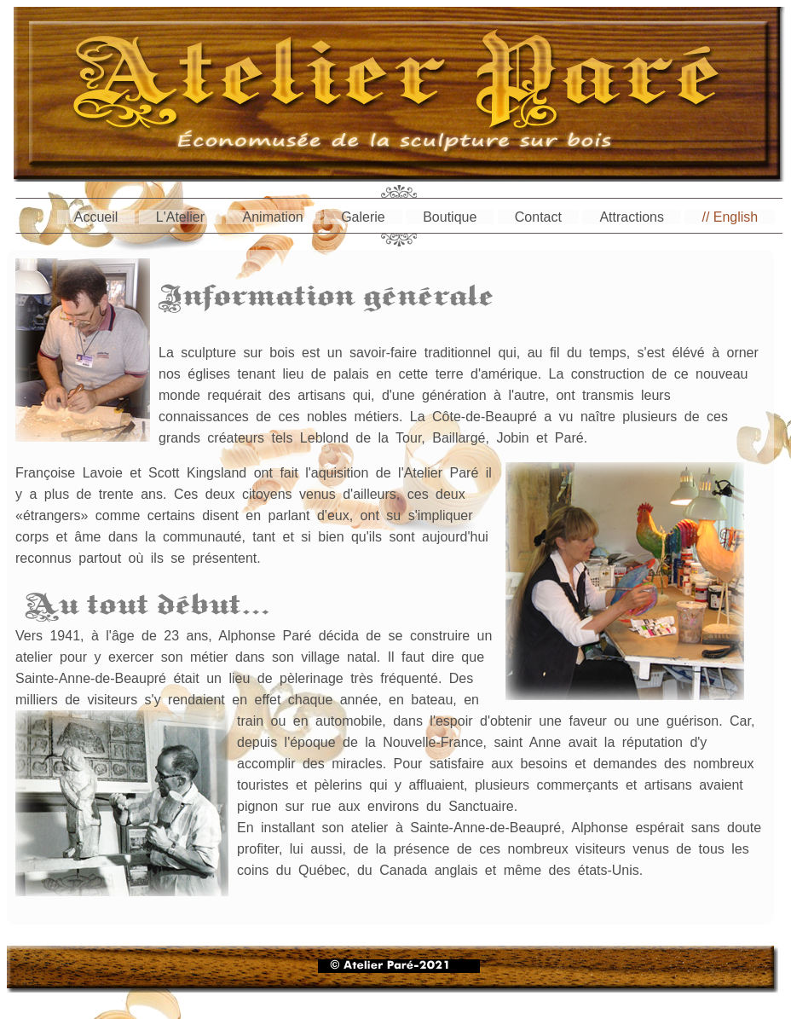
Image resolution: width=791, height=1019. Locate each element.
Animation (273, 217)
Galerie (363, 217)
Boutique (449, 217)
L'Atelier (180, 217)
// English (730, 217)
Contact (538, 217)
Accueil (96, 217)
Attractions (631, 217)
